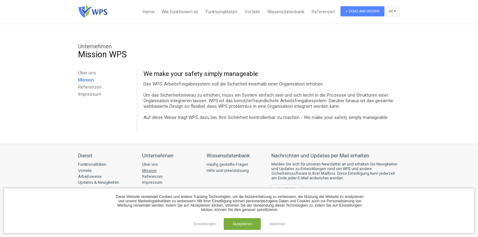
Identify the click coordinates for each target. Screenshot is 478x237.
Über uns (87, 73)
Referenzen (323, 11)
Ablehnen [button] (277, 224)
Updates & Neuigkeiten (98, 182)
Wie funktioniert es (180, 11)
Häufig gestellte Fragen (227, 164)
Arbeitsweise (90, 176)
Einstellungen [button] (205, 224)
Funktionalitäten (221, 11)
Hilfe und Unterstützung (228, 170)
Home (149, 11)
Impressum (89, 94)
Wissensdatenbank (286, 11)
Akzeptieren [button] (242, 224)
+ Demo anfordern (362, 11)
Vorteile (252, 11)
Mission (86, 80)
